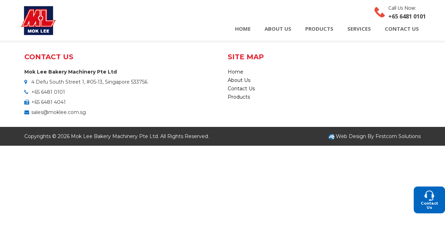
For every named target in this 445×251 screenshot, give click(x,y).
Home (243, 28)
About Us (278, 28)
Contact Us (402, 28)
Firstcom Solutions (398, 136)
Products (319, 28)
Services (359, 28)
